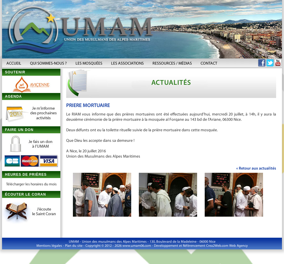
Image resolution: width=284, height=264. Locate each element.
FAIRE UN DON (19, 130)
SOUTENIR (15, 72)
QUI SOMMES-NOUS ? (48, 63)
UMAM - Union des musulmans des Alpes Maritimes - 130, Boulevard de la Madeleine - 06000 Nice (142, 242)
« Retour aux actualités (256, 168)
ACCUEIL (13, 63)
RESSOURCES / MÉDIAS (172, 63)
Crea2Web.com (217, 246)
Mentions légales (49, 246)
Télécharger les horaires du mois (31, 184)
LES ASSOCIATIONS (127, 63)
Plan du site (74, 246)
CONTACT (209, 63)
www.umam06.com (136, 246)
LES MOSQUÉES (89, 63)
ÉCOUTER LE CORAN (25, 194)
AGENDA (13, 96)
